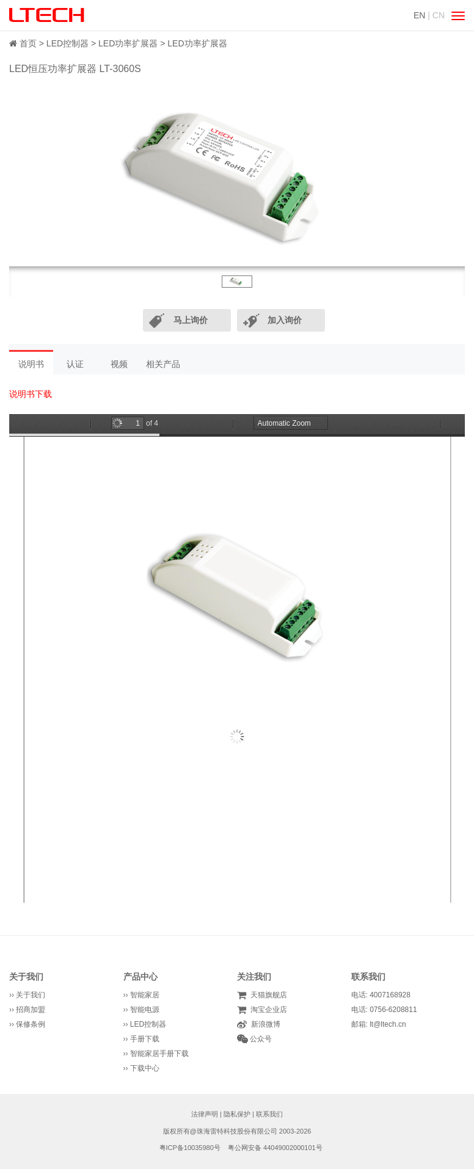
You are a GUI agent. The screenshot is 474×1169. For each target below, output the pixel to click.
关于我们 (26, 976)
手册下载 (144, 1039)
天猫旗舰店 (266, 995)
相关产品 (163, 364)
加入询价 (285, 320)
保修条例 (30, 1024)
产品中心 (140, 976)
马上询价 (190, 320)
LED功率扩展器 (128, 43)
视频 (119, 364)
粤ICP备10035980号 (190, 1147)
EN (419, 15)
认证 (75, 364)
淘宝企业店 (266, 1009)
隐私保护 (237, 1114)
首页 (28, 43)
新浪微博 (263, 1024)
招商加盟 (30, 1009)
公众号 (260, 1039)
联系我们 (269, 1114)
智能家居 (144, 995)
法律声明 (204, 1114)
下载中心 (144, 1068)
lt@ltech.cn (388, 1024)
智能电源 (144, 1009)
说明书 (31, 364)
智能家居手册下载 (159, 1053)
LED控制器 (67, 43)
